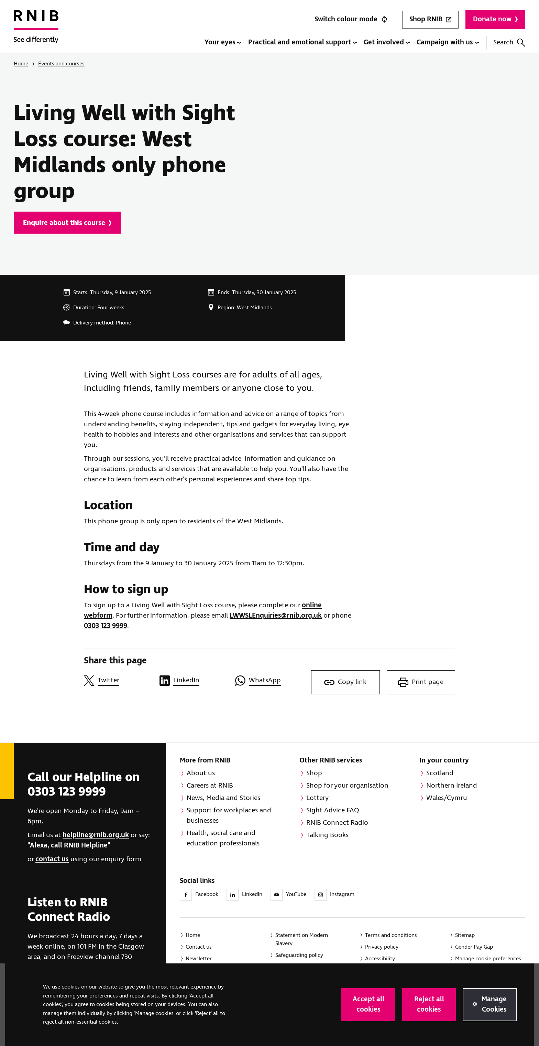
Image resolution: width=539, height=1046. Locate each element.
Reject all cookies (429, 1004)
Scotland (439, 773)
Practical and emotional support (302, 42)
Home (21, 63)
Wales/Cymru (446, 798)
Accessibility (380, 958)
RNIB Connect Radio (337, 823)
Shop (314, 773)
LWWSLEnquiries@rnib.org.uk (276, 615)
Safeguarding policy (299, 955)
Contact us (199, 947)
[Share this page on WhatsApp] (269, 680)
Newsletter (199, 958)
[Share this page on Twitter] (118, 680)
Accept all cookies (368, 1004)
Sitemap (465, 935)
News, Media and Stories (223, 798)
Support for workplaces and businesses (229, 815)
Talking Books (327, 835)
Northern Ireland (451, 785)
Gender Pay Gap (474, 947)
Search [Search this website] (509, 42)
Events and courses (61, 63)
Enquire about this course (67, 223)
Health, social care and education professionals (223, 838)
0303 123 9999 (105, 626)
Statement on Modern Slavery (301, 939)
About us (201, 773)
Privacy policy (381, 947)
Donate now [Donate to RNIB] (495, 19)
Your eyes (223, 42)
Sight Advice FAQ (332, 810)
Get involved (387, 42)
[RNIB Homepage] (36, 31)
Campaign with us (448, 42)
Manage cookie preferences (488, 958)
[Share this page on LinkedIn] (194, 680)
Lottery (317, 798)
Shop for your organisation (347, 785)
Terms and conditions (391, 935)
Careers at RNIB (210, 785)
